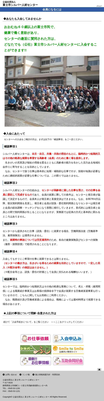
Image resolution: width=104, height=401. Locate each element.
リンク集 (26, 374)
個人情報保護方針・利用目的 (47, 374)
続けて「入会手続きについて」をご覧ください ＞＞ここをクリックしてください (43, 322)
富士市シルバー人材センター (20, 3)
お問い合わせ (11, 374)
